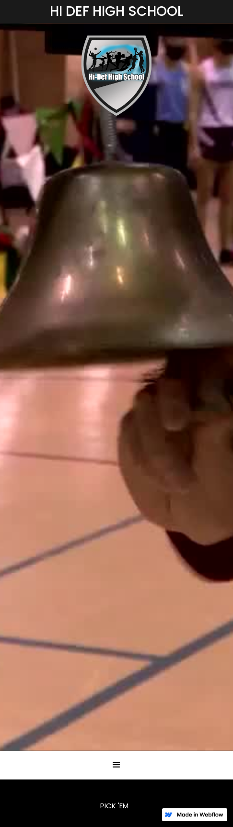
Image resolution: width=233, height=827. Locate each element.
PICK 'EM (114, 806)
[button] (116, 765)
